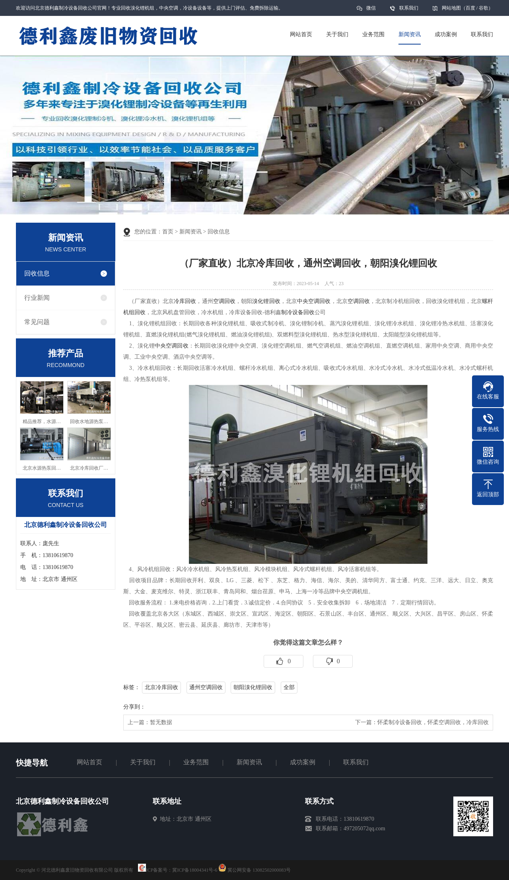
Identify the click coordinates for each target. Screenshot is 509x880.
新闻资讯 (190, 232)
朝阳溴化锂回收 (252, 687)
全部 (289, 687)
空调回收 (224, 301)
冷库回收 (185, 301)
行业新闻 (37, 297)
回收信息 (37, 273)
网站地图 (451, 8)
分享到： (134, 707)
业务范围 (196, 762)
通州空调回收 (206, 687)
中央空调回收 (314, 301)
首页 (167, 232)
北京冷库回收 (161, 687)
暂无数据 (161, 722)
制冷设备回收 (298, 312)
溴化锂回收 (266, 301)
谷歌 (483, 8)
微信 (371, 10)
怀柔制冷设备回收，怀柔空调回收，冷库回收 (433, 722)
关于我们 (142, 762)
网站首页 (89, 762)
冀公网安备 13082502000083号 (259, 870)
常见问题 (37, 322)
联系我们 (408, 8)
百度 (470, 8)
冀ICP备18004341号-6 (194, 870)
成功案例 (302, 762)
